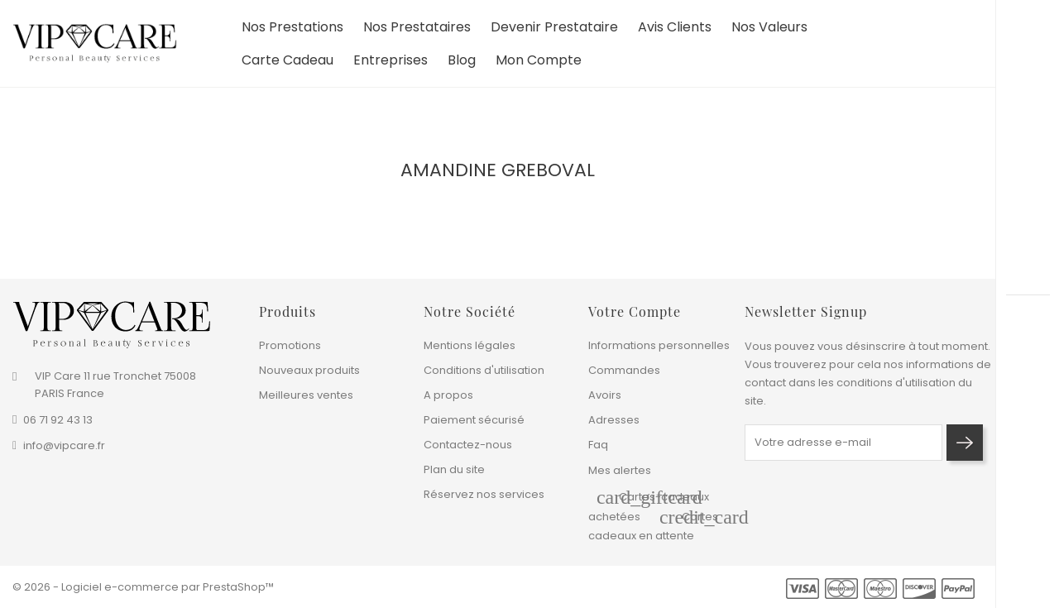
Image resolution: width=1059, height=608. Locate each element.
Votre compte (634, 311)
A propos (448, 395)
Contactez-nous (468, 444)
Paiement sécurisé (474, 420)
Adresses (614, 420)
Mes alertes (619, 470)
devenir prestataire (554, 33)
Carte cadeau (287, 66)
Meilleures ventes (306, 395)
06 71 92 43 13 (58, 420)
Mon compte (539, 66)
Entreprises (390, 66)
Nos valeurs (769, 33)
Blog (462, 66)
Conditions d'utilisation (484, 370)
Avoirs (604, 395)
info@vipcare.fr (64, 445)
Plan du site (454, 469)
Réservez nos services (484, 494)
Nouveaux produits (309, 370)
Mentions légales (469, 345)
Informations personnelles (659, 345)
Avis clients (675, 33)
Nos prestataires (417, 33)
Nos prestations (292, 33)
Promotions (290, 345)
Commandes (624, 370)
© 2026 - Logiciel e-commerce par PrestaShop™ (143, 587)
